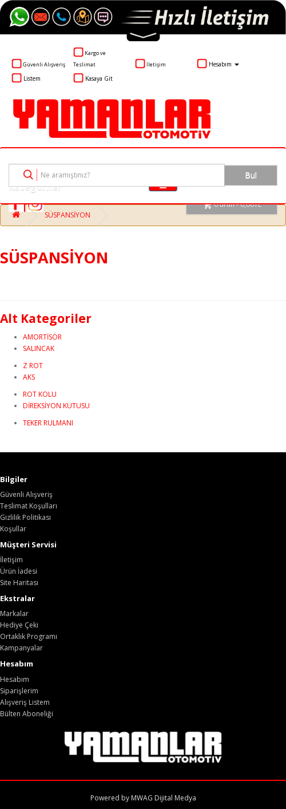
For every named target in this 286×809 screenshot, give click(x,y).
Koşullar (13, 529)
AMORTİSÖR (42, 337)
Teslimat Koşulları (28, 506)
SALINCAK (38, 348)
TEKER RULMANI (48, 423)
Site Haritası (19, 582)
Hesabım (14, 679)
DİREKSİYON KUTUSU (56, 406)
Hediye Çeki (19, 625)
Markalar (14, 613)
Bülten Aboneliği (26, 714)
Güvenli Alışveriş (26, 494)
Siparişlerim (19, 691)
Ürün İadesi (18, 571)
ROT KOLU (40, 394)
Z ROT (33, 365)
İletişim (11, 560)
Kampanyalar (21, 648)
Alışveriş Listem (25, 702)
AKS (29, 377)
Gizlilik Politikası (25, 517)
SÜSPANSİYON (67, 215)
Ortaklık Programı (28, 636)
